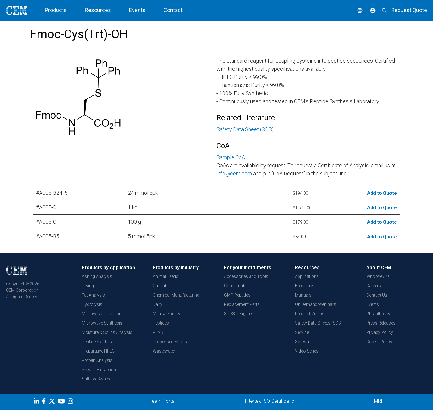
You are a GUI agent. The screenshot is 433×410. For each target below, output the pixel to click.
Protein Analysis (97, 360)
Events (137, 10)
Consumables (237, 285)
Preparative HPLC (98, 351)
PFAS (158, 332)
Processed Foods (170, 341)
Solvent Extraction (99, 369)
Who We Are (377, 276)
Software (303, 341)
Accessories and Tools (246, 276)
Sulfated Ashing (97, 379)
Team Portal (162, 401)
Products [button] (56, 10)
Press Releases (380, 323)
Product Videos (309, 313)
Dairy (157, 304)
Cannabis (162, 285)
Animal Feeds (165, 276)
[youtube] (62, 402)
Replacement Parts (242, 304)
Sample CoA (230, 157)
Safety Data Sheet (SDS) (245, 129)
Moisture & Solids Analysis (107, 332)
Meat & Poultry (166, 313)
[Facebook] (45, 402)
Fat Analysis (93, 295)
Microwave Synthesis (102, 323)
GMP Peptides (237, 295)
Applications (307, 276)
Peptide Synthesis (98, 341)
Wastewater (164, 351)
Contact (173, 10)
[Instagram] (71, 402)
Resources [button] (98, 10)
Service (302, 332)
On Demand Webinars (315, 304)
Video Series (306, 351)
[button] (355, 10)
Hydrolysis (92, 304)
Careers (373, 285)
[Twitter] (53, 402)
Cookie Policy (379, 341)
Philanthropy (378, 313)
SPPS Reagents (238, 313)
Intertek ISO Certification (271, 401)
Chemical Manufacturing (176, 295)
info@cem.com (234, 173)
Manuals (303, 295)
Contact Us (376, 295)
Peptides (161, 323)
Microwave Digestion (101, 313)
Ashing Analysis (97, 276)
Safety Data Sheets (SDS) (318, 323)
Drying (88, 285)
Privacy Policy (379, 332)
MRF (379, 401)
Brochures (305, 285)
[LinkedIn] (37, 402)
